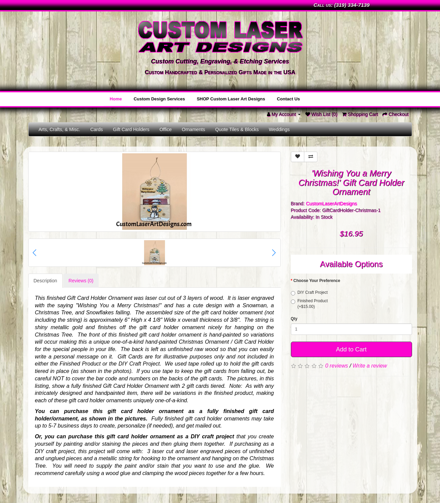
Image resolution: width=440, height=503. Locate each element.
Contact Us (289, 98)
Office (166, 128)
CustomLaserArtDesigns (331, 203)
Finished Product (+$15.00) (309, 303)
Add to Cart (351, 348)
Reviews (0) (81, 280)
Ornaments (193, 128)
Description (45, 280)
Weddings (279, 128)
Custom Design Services (161, 98)
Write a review (369, 364)
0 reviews (336, 364)
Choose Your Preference (317, 280)
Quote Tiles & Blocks (237, 128)
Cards (96, 128)
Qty (294, 317)
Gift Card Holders (131, 128)
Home (119, 98)
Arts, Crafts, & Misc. (59, 128)
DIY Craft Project (309, 292)
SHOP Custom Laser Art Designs (232, 98)
